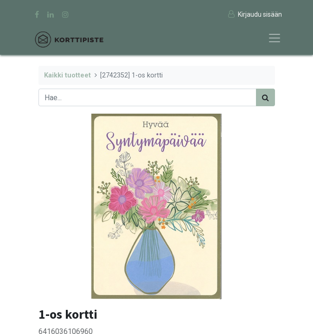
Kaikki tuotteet (67, 75)
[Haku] (265, 97)
